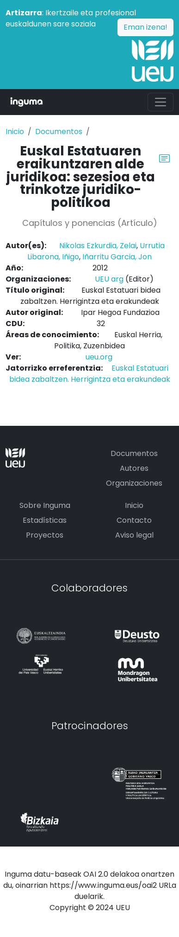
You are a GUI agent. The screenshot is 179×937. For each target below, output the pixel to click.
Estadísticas (45, 520)
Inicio (15, 131)
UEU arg (109, 279)
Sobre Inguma (44, 505)
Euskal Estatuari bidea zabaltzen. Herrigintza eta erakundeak (89, 374)
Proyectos (44, 535)
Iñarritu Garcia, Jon (117, 256)
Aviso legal (134, 535)
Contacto (134, 520)
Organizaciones (134, 483)
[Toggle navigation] (160, 102)
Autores (134, 468)
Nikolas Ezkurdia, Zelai (97, 245)
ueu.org (99, 357)
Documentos (58, 131)
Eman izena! (145, 27)
